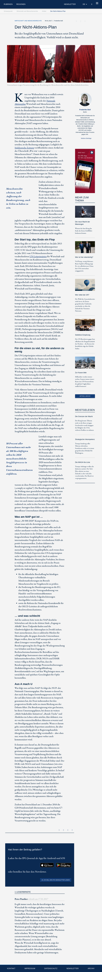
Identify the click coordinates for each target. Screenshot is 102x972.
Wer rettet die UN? (82, 295)
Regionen (20, 4)
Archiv (91, 968)
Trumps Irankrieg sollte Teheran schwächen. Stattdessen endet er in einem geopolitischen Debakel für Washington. (84, 448)
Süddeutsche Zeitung (24, 148)
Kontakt (11, 968)
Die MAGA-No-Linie (82, 462)
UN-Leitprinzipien (38, 256)
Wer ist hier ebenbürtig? (84, 257)
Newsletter (72, 968)
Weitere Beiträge (86, 138)
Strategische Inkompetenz (85, 439)
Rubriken (8, 4)
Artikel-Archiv (85, 396)
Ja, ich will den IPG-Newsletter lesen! (55, 880)
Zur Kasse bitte (81, 373)
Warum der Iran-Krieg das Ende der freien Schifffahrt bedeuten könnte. (83, 230)
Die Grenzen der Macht (84, 416)
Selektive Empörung (82, 335)
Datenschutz (50, 968)
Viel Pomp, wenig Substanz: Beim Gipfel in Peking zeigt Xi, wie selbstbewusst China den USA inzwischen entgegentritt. (84, 266)
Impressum (29, 968)
